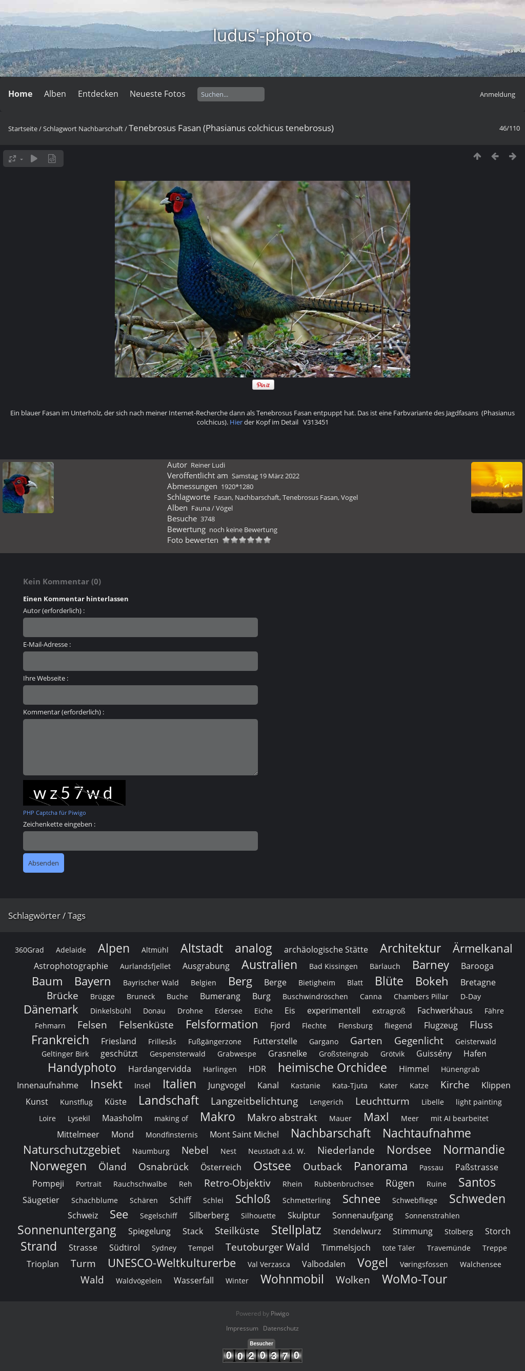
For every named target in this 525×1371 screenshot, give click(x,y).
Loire (47, 1266)
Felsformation (222, 1171)
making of (171, 1266)
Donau (154, 1158)
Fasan (223, 644)
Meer (410, 1266)
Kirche (455, 1232)
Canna (371, 1144)
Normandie (474, 1297)
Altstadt (201, 1095)
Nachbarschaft (100, 128)
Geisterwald (475, 1189)
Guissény (434, 1201)
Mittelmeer (78, 1282)
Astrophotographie (71, 1113)
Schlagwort (60, 128)
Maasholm (122, 1265)
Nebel (195, 1297)
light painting (479, 1249)
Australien (269, 1112)
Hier (236, 569)
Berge (275, 1129)
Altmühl (155, 1097)
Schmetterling (306, 1348)
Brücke (62, 1142)
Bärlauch (385, 1114)
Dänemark (51, 1156)
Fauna (200, 655)
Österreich (220, 1314)
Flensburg (355, 1173)
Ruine (437, 1331)
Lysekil (79, 1266)
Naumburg (151, 1298)
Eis (290, 1158)
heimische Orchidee (332, 1215)
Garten (366, 1188)
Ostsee (272, 1313)
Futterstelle (275, 1188)
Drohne (190, 1158)
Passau (431, 1315)
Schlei (213, 1348)
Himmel (414, 1216)
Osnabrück (163, 1313)
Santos (477, 1329)
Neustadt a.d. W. (277, 1298)
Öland (112, 1313)
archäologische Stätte (326, 1097)
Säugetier (41, 1347)
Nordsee (409, 1297)
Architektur (410, 1095)
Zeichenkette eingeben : (59, 971)
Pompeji (48, 1331)
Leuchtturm (382, 1248)
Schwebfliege (414, 1348)
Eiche (263, 1158)
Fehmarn (50, 1173)
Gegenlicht (418, 1188)
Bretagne (478, 1129)
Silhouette (258, 1363)
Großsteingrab (344, 1201)
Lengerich (327, 1249)
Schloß (253, 1346)
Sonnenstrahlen (432, 1363)
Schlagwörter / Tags (47, 1063)
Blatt (355, 1130)
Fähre (494, 1158)
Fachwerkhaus (445, 1158)
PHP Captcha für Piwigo (54, 960)
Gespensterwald (178, 1201)
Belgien (203, 1130)
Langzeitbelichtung (254, 1248)
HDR (257, 1216)
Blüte (389, 1128)
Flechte (314, 1173)
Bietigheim (316, 1130)
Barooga (477, 1113)
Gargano (323, 1189)
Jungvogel (227, 1232)
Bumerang (220, 1143)
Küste (116, 1249)
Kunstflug (76, 1249)
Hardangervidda (159, 1216)
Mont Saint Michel (244, 1282)
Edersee (229, 1158)
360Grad (29, 1097)
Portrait (89, 1331)
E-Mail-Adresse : (47, 791)
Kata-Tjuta (350, 1233)
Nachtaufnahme (426, 1280)
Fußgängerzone (214, 1189)
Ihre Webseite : (45, 825)
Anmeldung (497, 94)
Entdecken (98, 93)
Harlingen (220, 1216)
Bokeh (432, 1128)
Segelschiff (158, 1363)
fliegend (398, 1173)
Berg (240, 1128)
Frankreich (60, 1187)
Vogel (349, 644)
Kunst (37, 1249)
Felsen (92, 1172)
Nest (228, 1298)
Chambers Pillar (421, 1144)
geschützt (119, 1201)
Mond (122, 1282)
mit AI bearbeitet (460, 1266)
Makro (217, 1264)
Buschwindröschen (315, 1144)
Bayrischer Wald (151, 1130)
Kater (388, 1233)
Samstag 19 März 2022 (265, 623)
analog (253, 1095)
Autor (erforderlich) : (54, 758)
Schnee (361, 1346)
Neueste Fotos (158, 93)
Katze (419, 1233)
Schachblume (94, 1348)
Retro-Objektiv (237, 1330)
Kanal (268, 1232)
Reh (185, 1331)
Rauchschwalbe (140, 1331)
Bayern (92, 1128)
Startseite (22, 128)
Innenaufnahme (47, 1232)
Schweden (477, 1346)
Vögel (224, 655)
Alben (55, 93)
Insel (142, 1233)
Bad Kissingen (333, 1114)
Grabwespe (236, 1201)
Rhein (292, 1331)
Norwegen (58, 1313)
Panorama (381, 1313)
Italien (179, 1231)
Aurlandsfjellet (145, 1114)
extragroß (389, 1158)
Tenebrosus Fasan (310, 644)
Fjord (280, 1172)
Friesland (118, 1188)
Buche (177, 1144)
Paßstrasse (476, 1314)
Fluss (481, 1172)
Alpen (114, 1095)
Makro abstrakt (282, 1264)
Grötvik (392, 1201)
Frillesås (162, 1189)
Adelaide (71, 1097)
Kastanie (305, 1233)
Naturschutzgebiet (71, 1297)
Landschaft (168, 1247)
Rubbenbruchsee (344, 1331)
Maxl (376, 1264)
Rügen (400, 1330)
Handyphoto (82, 1215)
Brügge (102, 1144)
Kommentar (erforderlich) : (63, 859)
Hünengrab (460, 1216)
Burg (261, 1143)
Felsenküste (146, 1172)
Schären (144, 1348)
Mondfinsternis (172, 1282)
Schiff (180, 1347)
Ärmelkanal (483, 1095)
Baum (47, 1128)
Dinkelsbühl (110, 1158)
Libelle (432, 1249)
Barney (430, 1112)
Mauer (340, 1266)
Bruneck (141, 1144)
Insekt (106, 1231)
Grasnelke (287, 1201)
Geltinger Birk (65, 1201)
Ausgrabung (206, 1113)
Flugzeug (441, 1172)
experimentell (333, 1158)
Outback (322, 1313)
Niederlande (346, 1297)
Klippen (496, 1232)
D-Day (470, 1144)
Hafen (475, 1201)
